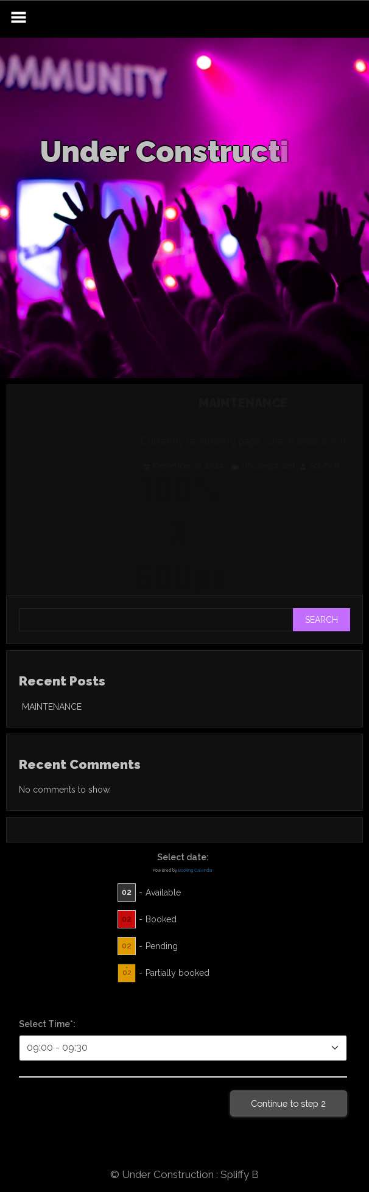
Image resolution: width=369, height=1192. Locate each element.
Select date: (183, 857)
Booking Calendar (195, 870)
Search (321, 620)
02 (127, 892)
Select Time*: (47, 1024)
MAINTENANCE (52, 707)
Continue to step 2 (288, 1103)
